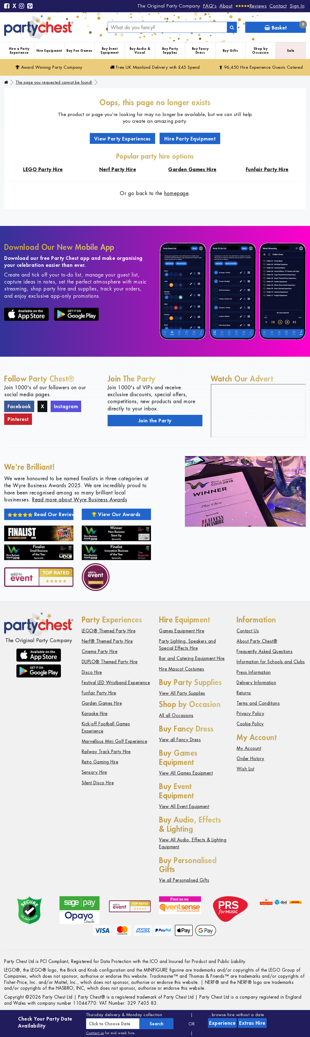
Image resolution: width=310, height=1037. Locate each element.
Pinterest (18, 419)
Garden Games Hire (102, 703)
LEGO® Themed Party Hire (109, 631)
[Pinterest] (30, 6)
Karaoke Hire (95, 713)
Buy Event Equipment (110, 50)
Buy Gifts (230, 50)
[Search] (232, 27)
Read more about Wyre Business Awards (79, 499)
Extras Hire (252, 1022)
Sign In (297, 6)
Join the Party (155, 420)
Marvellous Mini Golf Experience (114, 741)
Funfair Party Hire (99, 693)
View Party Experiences (122, 138)
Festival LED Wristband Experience (116, 683)
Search (156, 1023)
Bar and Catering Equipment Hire (192, 658)
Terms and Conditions (258, 703)
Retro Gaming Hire (100, 762)
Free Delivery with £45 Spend (155, 67)
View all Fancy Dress (180, 740)
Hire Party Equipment (189, 138)
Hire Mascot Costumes (181, 669)
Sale (290, 50)
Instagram (66, 406)
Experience (222, 1022)
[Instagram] (21, 6)
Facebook (19, 406)
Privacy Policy (250, 713)
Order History (250, 759)
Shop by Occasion (260, 50)
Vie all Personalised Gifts (184, 880)
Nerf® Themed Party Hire (107, 641)
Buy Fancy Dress (200, 50)
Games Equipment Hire (181, 631)
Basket (285, 26)
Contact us (95, 1033)
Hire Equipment (49, 50)
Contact (278, 6)
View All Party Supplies (182, 693)
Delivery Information (256, 683)
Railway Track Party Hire (106, 752)
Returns (244, 693)
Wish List (245, 769)
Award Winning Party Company (49, 67)
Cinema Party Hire (100, 651)
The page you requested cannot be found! (54, 82)
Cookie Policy (250, 724)
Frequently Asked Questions (264, 651)
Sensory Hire (94, 772)
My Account (249, 748)
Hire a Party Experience (19, 50)
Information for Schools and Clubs (271, 662)
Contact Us (248, 631)
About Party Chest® (257, 641)
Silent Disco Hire (98, 783)
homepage (176, 193)
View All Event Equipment (184, 806)
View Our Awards (116, 514)
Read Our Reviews (40, 514)
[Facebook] (7, 6)
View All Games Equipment (186, 773)
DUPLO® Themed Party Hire (110, 662)
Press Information (254, 672)
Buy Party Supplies (170, 50)
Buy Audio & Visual (140, 50)
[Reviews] (251, 6)
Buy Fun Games (79, 50)
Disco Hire (92, 672)
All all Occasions (176, 715)
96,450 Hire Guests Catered (261, 67)
